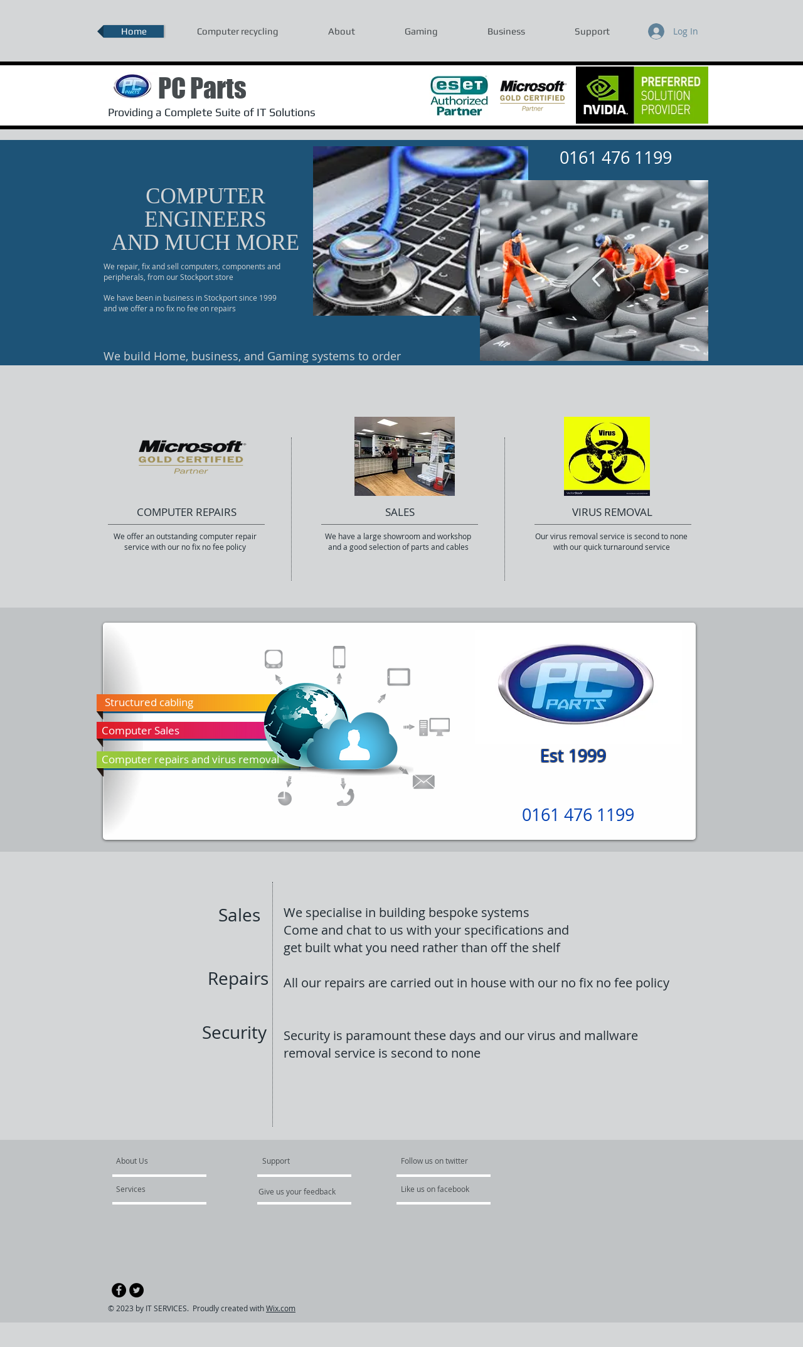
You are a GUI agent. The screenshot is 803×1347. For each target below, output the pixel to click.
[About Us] (164, 1160)
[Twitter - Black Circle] (136, 1290)
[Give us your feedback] (303, 1191)
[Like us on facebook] (438, 1188)
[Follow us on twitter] (435, 1160)
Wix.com (280, 1308)
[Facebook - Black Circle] (119, 1290)
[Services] (152, 1188)
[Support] (292, 1160)
